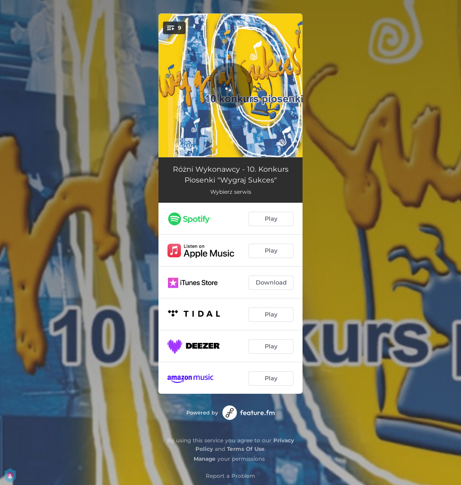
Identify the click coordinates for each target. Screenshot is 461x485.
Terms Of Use (246, 448)
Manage (205, 458)
